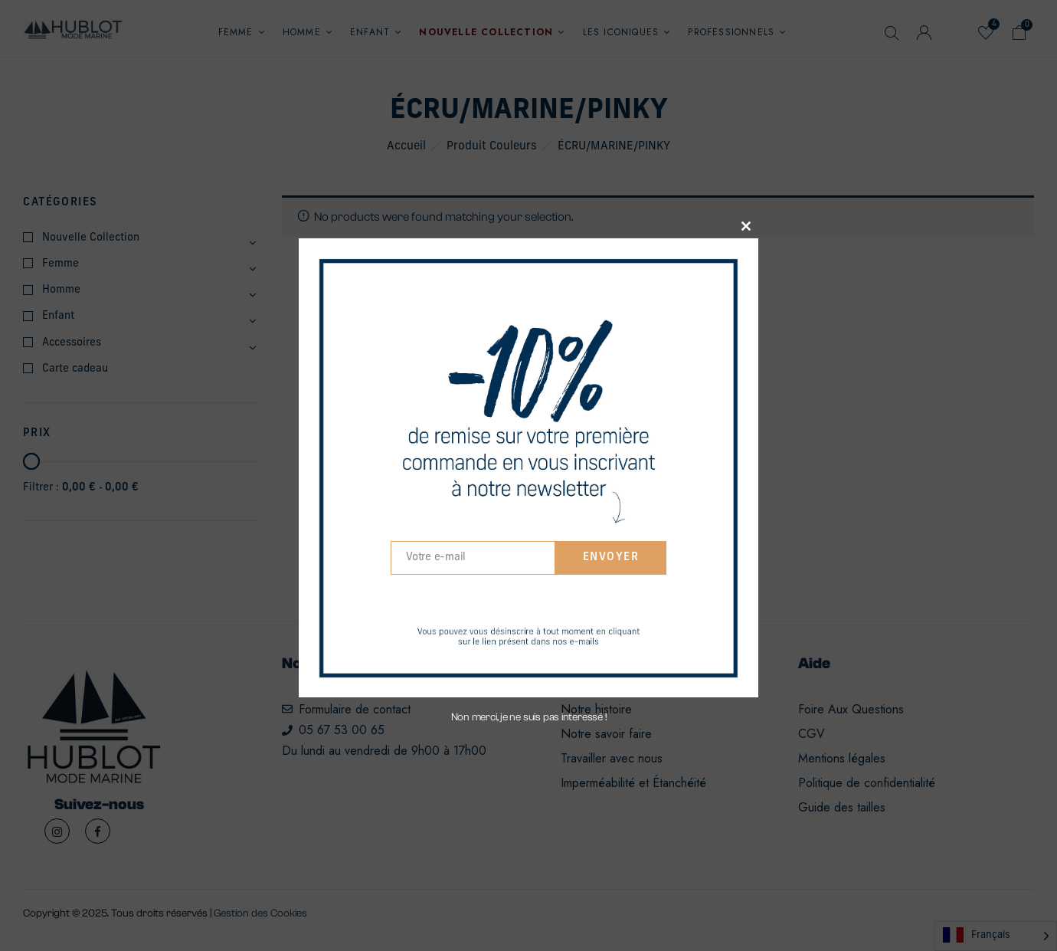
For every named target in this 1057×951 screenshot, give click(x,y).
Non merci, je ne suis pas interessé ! (529, 717)
